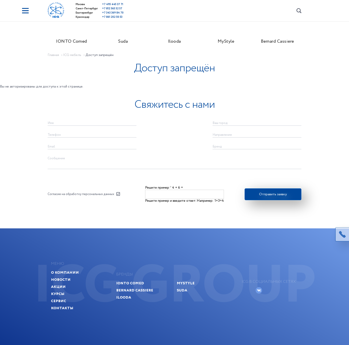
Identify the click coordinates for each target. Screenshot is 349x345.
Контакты (62, 308)
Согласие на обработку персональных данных (81, 194)
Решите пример (158, 187)
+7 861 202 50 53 (112, 17)
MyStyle (226, 41)
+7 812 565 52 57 (112, 8)
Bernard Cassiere (277, 41)
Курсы (57, 294)
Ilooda (174, 41)
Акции (58, 286)
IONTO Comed (71, 41)
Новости (61, 279)
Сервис (58, 301)
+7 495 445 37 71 (112, 4)
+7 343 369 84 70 (113, 13)
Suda (123, 41)
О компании (65, 272)
